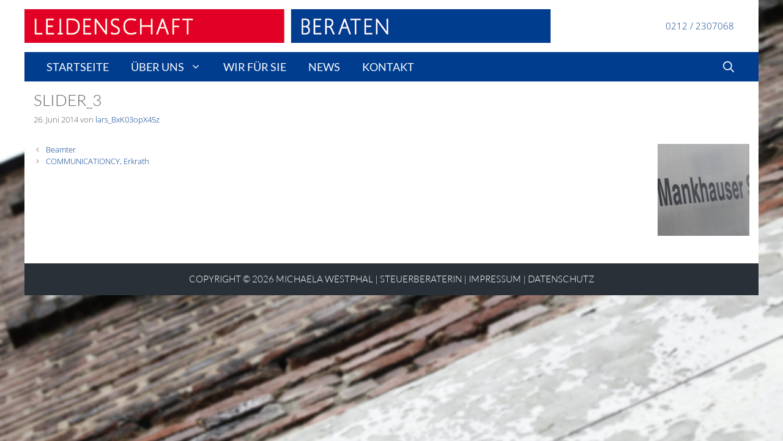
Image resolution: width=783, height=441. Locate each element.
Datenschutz (561, 279)
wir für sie (254, 67)
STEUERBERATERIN (421, 279)
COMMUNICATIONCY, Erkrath (97, 161)
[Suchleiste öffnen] (728, 66)
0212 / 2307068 (700, 26)
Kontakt (388, 67)
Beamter (61, 149)
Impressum (495, 279)
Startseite (77, 67)
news (324, 67)
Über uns (171, 66)
